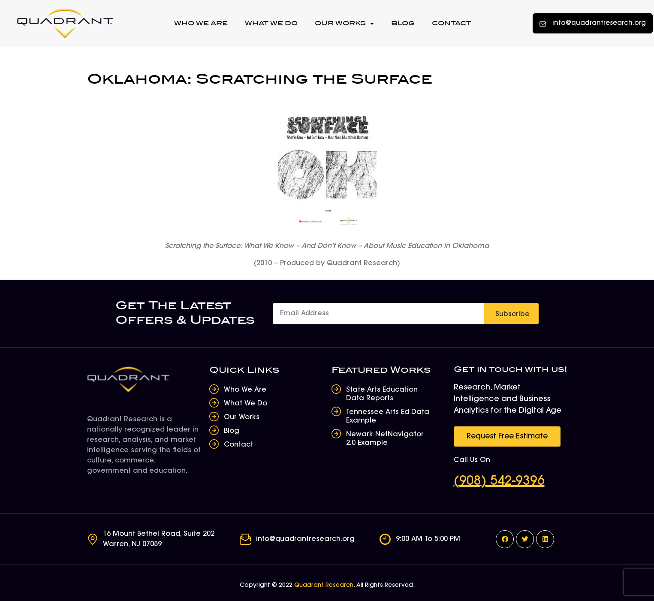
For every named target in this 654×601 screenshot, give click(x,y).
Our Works (344, 23)
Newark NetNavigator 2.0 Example (385, 439)
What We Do (271, 23)
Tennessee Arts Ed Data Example (387, 416)
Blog (403, 23)
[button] (593, 23)
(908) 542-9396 (499, 481)
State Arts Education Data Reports (382, 394)
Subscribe (512, 314)
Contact (451, 23)
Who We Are (201, 23)
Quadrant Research (323, 586)
